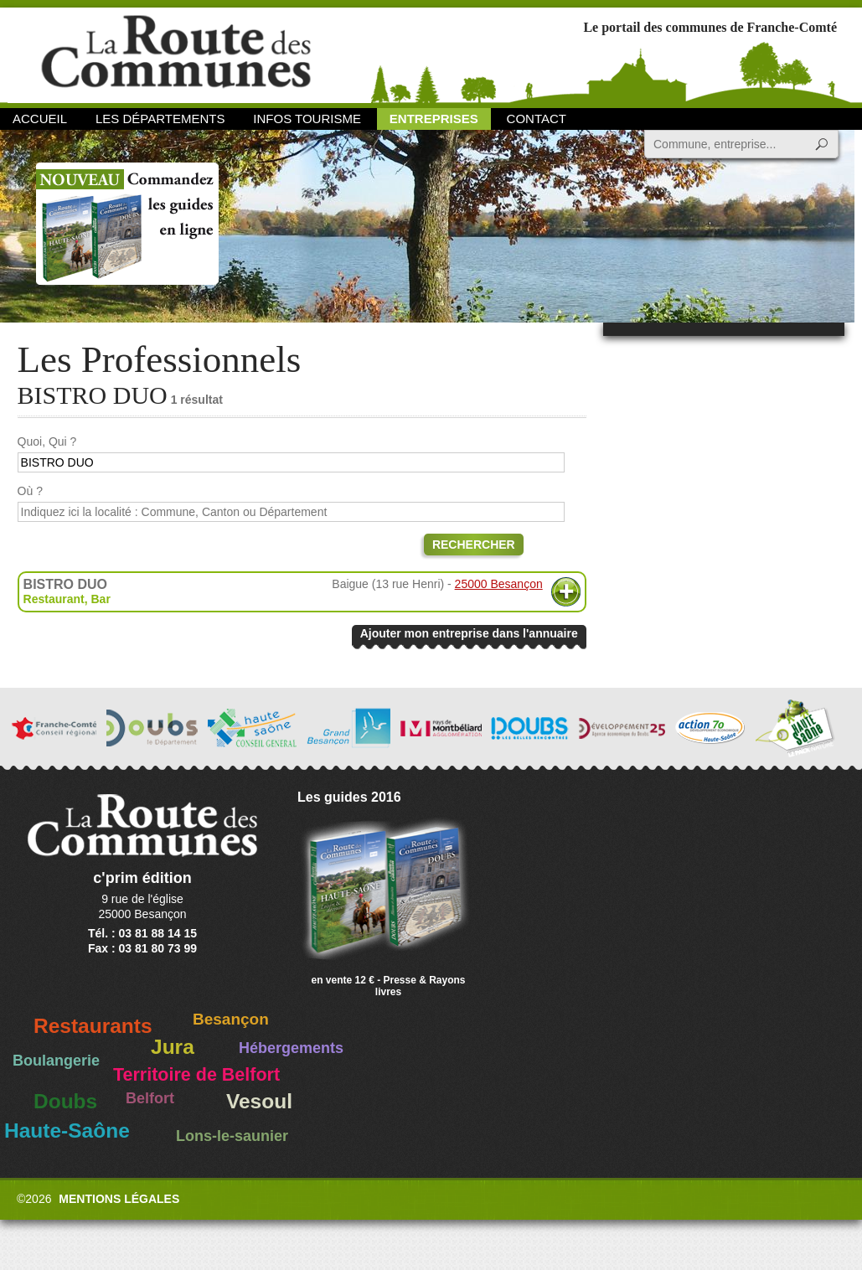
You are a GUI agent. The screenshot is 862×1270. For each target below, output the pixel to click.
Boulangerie (56, 1060)
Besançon (231, 1019)
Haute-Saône (67, 1130)
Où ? (30, 491)
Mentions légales (119, 1198)
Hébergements (291, 1048)
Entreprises (434, 118)
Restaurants (93, 1025)
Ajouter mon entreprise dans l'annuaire (469, 633)
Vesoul (259, 1101)
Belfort (150, 1098)
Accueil (40, 118)
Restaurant (54, 599)
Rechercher (473, 544)
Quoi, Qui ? (47, 441)
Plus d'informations (566, 592)
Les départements (160, 118)
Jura (172, 1046)
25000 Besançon (499, 584)
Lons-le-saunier (232, 1136)
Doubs (65, 1101)
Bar (101, 599)
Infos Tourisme (307, 118)
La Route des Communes (176, 54)
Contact (536, 118)
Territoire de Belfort (196, 1075)
